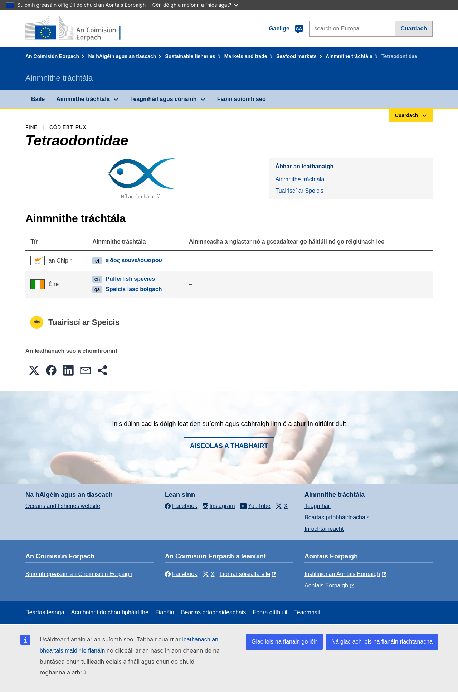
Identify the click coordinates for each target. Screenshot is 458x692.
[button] (34, 370)
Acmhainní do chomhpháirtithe (109, 612)
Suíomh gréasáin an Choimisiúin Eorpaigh (78, 574)
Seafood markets (296, 56)
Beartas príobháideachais (336, 517)
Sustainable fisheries (190, 56)
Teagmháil (317, 506)
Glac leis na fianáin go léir (284, 642)
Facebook (181, 574)
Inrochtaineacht (324, 529)
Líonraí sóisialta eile (245, 574)
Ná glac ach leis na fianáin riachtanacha (382, 642)
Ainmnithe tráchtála (349, 56)
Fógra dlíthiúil (270, 612)
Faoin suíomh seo (241, 99)
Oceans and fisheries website (62, 506)
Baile (38, 99)
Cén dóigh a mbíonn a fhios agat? (195, 5)
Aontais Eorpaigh (326, 585)
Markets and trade (245, 56)
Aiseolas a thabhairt (229, 446)
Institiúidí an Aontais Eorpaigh (342, 574)
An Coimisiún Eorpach (52, 56)
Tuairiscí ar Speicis (299, 191)
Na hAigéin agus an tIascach (122, 56)
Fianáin (164, 612)
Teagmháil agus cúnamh (163, 99)
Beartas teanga (44, 612)
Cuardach (413, 28)
